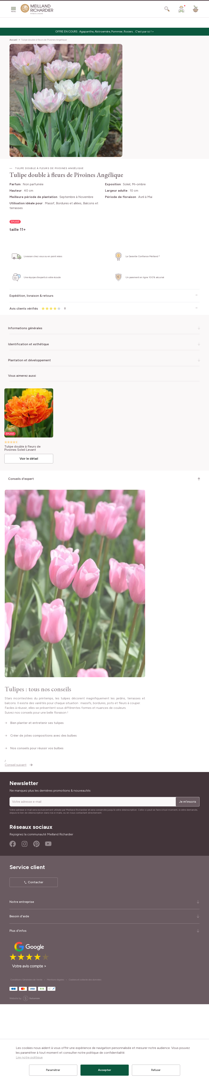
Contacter (35, 960)
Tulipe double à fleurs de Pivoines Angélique (44, 39)
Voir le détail (30, 457)
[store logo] (37, 9)
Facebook (12, 922)
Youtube (48, 922)
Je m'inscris (187, 879)
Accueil (13, 39)
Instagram (24, 922)
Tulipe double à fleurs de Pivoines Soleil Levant (24, 447)
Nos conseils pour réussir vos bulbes (37, 826)
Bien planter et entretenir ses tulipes (37, 800)
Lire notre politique (29, 1057)
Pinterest (36, 922)
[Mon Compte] (181, 9)
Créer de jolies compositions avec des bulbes (43, 813)
